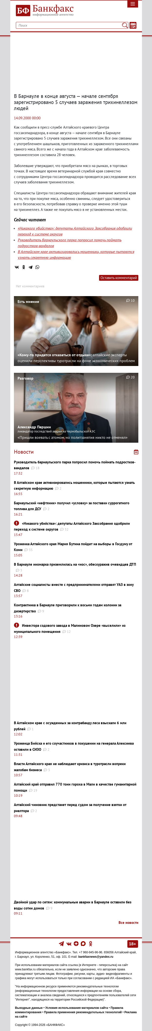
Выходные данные (29, 1008)
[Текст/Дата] (133, 25)
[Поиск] (125, 25)
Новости (24, 452)
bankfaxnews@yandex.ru (95, 956)
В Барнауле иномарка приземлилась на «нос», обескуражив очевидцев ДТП (75, 564)
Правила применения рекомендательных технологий (83, 1012)
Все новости (128, 922)
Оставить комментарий (119, 277)
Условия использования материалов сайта (76, 1008)
